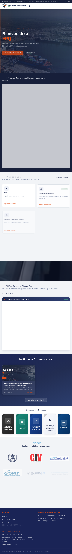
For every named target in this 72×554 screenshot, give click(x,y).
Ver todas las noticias (36, 400)
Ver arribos (31, 54)
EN (69, 1)
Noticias (6, 522)
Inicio (5, 516)
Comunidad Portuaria (13, 54)
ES (66, 1)
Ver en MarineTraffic (9, 294)
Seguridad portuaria (12, 525)
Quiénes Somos (9, 519)
